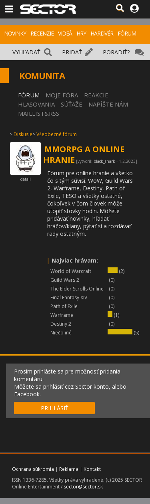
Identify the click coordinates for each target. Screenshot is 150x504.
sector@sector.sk (83, 486)
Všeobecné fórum (56, 134)
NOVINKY (15, 33)
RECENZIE (42, 33)
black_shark (104, 161)
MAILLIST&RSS (38, 113)
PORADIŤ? (116, 52)
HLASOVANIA (36, 104)
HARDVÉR (101, 33)
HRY (81, 33)
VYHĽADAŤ (26, 52)
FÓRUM (127, 33)
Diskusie (23, 134)
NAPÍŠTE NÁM (108, 104)
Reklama (68, 469)
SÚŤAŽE (71, 104)
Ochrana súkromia (33, 469)
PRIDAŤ (72, 52)
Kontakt (92, 469)
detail (25, 179)
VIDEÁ (65, 33)
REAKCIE (96, 95)
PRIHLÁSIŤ (54, 408)
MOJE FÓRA (62, 95)
